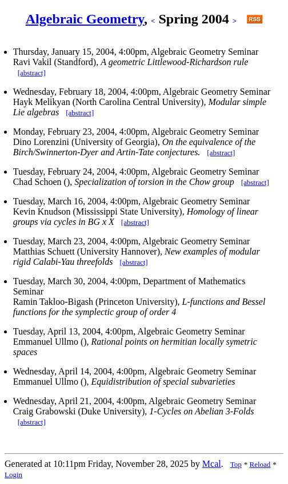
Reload (260, 464)
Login (13, 474)
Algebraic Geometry (85, 18)
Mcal (211, 464)
